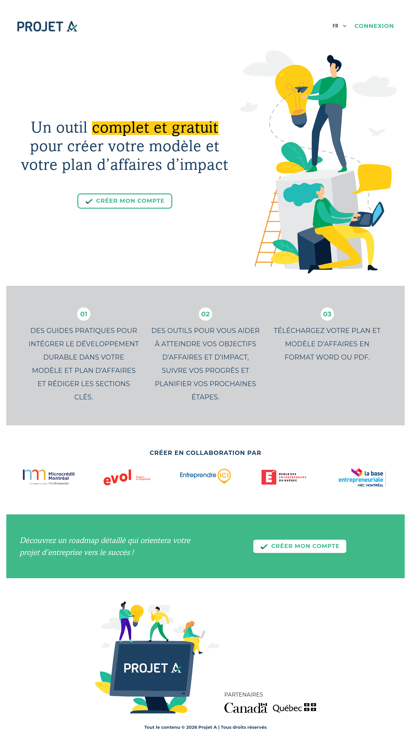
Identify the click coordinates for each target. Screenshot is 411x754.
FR (339, 26)
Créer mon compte (124, 201)
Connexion (374, 26)
